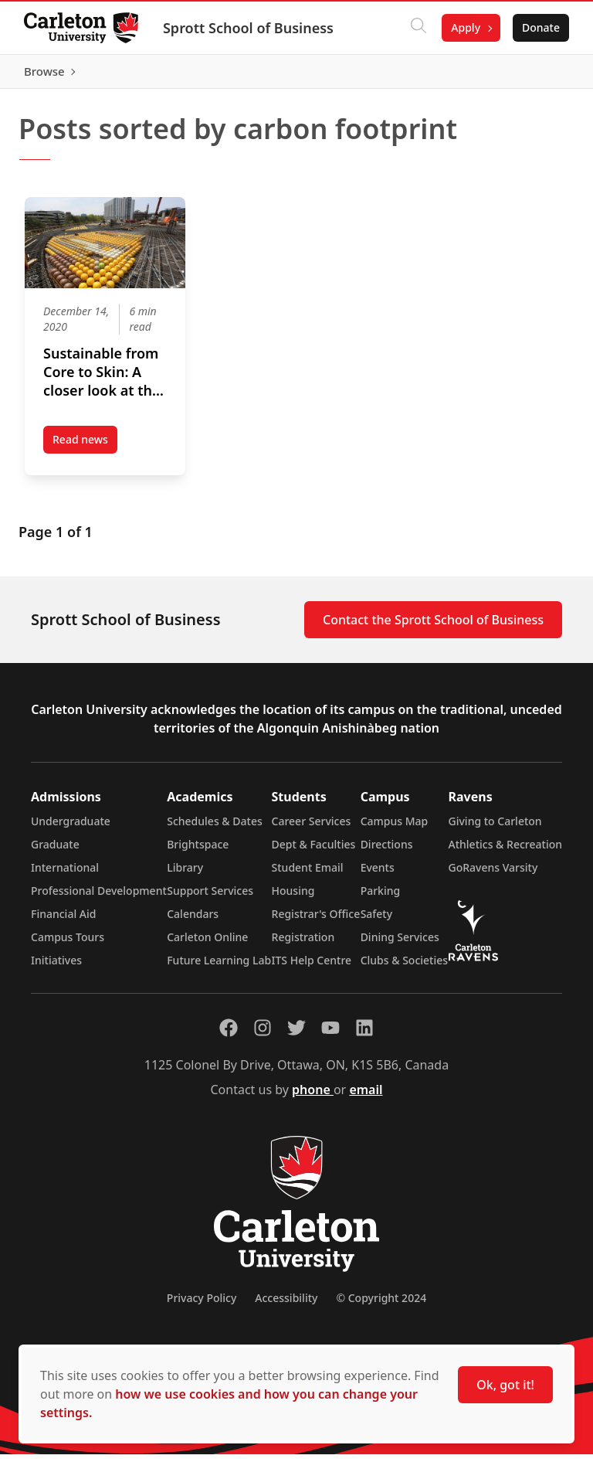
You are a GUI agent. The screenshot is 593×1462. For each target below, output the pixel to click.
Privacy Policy (201, 1305)
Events (378, 875)
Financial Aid (63, 921)
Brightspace (198, 852)
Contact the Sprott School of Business (433, 627)
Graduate (55, 852)
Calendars (193, 921)
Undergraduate (70, 828)
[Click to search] (417, 28)
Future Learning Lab (219, 967)
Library (185, 875)
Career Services (311, 828)
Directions (387, 852)
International (65, 875)
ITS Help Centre (312, 967)
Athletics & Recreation (505, 852)
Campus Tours (67, 944)
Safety (377, 921)
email (365, 1097)
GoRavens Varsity (493, 875)
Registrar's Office (316, 921)
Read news (85, 450)
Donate (540, 27)
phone (313, 1097)
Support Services (210, 898)
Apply (464, 27)
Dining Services (400, 944)
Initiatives (56, 967)
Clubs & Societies (404, 967)
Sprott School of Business (249, 28)
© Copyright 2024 (381, 1305)
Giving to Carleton (495, 828)
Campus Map (395, 828)
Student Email (308, 875)
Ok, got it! (505, 1384)
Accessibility (286, 1305)
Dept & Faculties (314, 852)
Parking (381, 898)
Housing (293, 898)
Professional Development (99, 898)
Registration (303, 944)
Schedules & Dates (215, 828)
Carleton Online (207, 944)
